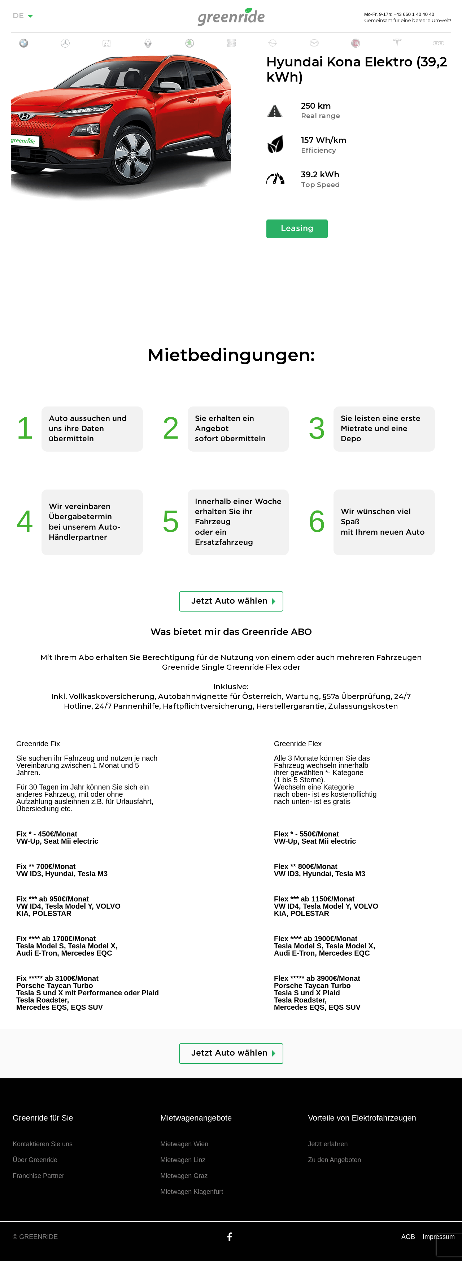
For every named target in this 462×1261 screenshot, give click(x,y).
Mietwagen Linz (182, 1160)
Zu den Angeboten (334, 1160)
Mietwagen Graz (184, 1175)
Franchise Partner (38, 1175)
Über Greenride (35, 1160)
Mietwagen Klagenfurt (191, 1191)
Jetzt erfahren (328, 1144)
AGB (408, 1236)
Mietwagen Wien (184, 1144)
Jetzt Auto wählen (229, 601)
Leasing (297, 228)
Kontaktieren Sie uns (43, 1144)
